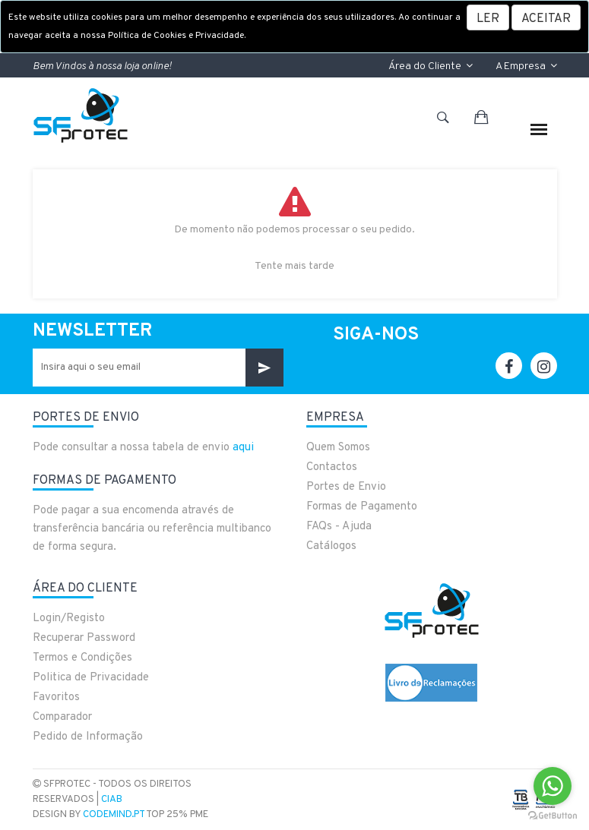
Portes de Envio (346, 487)
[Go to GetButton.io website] (552, 814)
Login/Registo (69, 618)
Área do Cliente (430, 66)
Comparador (62, 717)
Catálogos (331, 546)
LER (488, 19)
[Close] (546, 17)
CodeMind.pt (113, 815)
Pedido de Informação (88, 737)
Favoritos (56, 697)
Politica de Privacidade (91, 678)
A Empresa (526, 66)
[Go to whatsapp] (553, 786)
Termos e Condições (82, 658)
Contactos (331, 467)
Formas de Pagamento (361, 507)
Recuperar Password (84, 638)
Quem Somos (338, 447)
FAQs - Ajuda (339, 526)
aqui (243, 447)
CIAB (111, 800)
